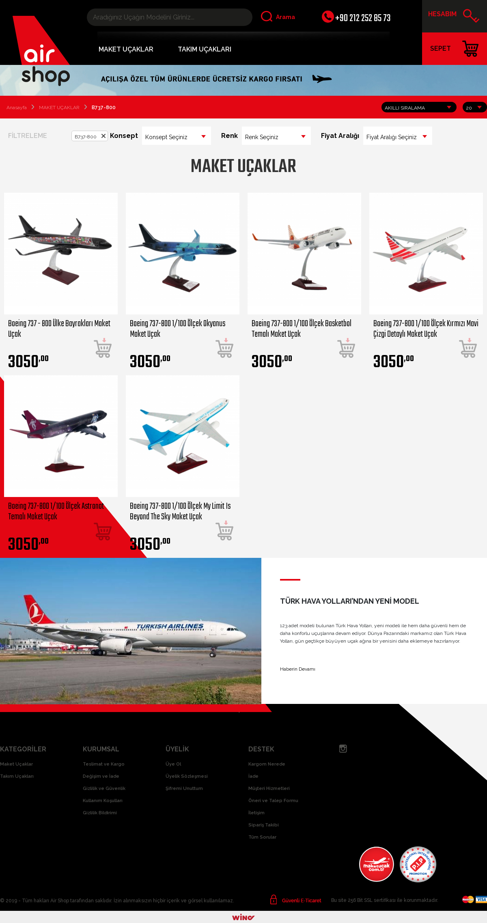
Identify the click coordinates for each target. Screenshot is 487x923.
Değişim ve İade (101, 776)
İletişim (256, 812)
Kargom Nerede (266, 764)
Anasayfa (16, 107)
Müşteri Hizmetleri (269, 788)
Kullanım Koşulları (103, 800)
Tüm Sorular (262, 837)
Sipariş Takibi (263, 825)
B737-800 (86, 137)
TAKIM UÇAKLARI (204, 49)
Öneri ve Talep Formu (273, 800)
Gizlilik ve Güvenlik (104, 788)
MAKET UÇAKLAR (126, 49)
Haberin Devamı (297, 669)
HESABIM (454, 17)
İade (253, 776)
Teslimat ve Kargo (104, 764)
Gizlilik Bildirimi (100, 812)
